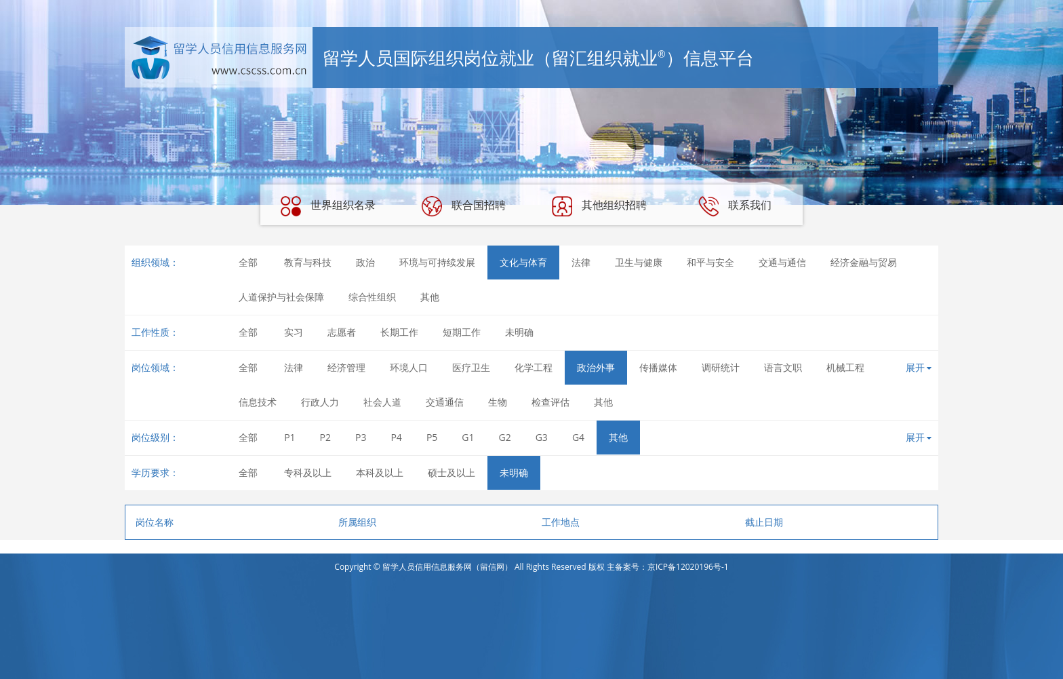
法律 (580, 262)
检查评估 (550, 401)
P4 (395, 437)
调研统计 (721, 367)
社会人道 (382, 401)
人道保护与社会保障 (281, 296)
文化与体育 (523, 262)
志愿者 (341, 332)
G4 (578, 437)
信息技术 (258, 401)
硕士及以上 (451, 472)
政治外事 (596, 367)
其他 (429, 296)
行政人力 (320, 401)
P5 (431, 437)
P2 (325, 437)
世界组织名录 (328, 206)
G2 (505, 437)
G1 (468, 437)
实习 (293, 332)
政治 (365, 262)
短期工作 (462, 332)
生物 (497, 401)
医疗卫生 (471, 367)
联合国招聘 (464, 206)
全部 (248, 262)
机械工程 (845, 367)
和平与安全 (710, 262)
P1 (289, 437)
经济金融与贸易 (863, 262)
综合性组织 (372, 296)
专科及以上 (308, 472)
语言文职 (783, 367)
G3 (542, 437)
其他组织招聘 (599, 206)
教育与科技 (308, 262)
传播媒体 (658, 367)
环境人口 (409, 367)
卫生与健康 (638, 262)
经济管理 (346, 367)
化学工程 (534, 367)
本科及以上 (379, 472)
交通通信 (445, 401)
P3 (360, 437)
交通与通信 (782, 262)
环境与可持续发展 (437, 262)
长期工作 (399, 332)
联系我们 (734, 206)
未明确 (519, 332)
